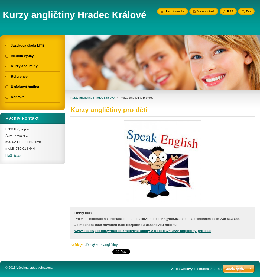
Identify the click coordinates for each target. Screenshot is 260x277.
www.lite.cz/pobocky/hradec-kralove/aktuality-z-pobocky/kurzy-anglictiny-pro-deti (142, 231)
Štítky (76, 245)
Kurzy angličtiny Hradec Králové (92, 97)
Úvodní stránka (174, 11)
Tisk (248, 11)
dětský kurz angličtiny (101, 245)
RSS (230, 11)
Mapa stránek (206, 11)
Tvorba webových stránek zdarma (195, 269)
